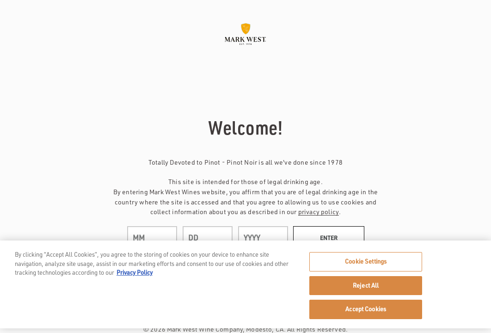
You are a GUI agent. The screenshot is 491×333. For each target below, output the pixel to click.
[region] (245, 284)
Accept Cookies (365, 309)
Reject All (366, 285)
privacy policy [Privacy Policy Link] (318, 211)
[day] (208, 237)
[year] (263, 237)
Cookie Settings (366, 261)
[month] (152, 237)
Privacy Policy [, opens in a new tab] (135, 272)
